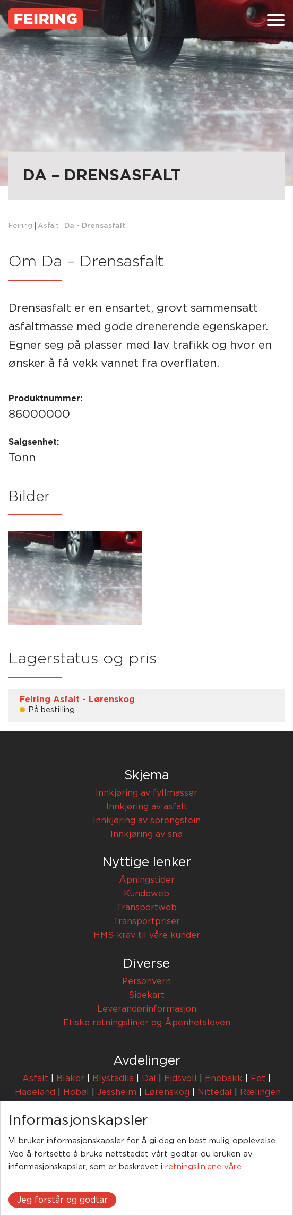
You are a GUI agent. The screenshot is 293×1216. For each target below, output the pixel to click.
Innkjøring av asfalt (146, 807)
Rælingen (260, 1092)
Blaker (70, 1078)
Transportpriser (146, 921)
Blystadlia (113, 1078)
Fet (258, 1078)
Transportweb (146, 907)
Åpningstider (147, 880)
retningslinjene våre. (204, 1167)
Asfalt (48, 225)
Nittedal (214, 1092)
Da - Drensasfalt (94, 225)
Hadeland (35, 1092)
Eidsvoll (180, 1078)
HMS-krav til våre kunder (146, 935)
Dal (149, 1078)
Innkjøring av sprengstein (147, 820)
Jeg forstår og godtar (62, 1200)
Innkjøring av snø (146, 834)
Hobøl (76, 1092)
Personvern (146, 981)
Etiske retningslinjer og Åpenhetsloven (146, 1023)
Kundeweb (146, 894)
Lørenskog (166, 1092)
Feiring (20, 225)
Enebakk (224, 1078)
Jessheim (116, 1092)
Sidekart (146, 995)
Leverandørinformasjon (146, 1009)
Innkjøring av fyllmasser (146, 793)
